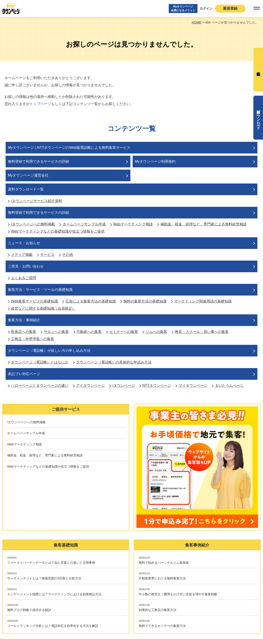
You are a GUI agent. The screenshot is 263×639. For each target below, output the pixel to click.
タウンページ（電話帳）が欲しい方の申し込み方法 (49, 350)
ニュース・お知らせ (24, 243)
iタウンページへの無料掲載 (33, 224)
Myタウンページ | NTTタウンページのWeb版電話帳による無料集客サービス (69, 147)
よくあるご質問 (23, 278)
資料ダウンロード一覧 (26, 189)
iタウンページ (123, 385)
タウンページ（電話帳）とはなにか (39, 362)
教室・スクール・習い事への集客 (202, 332)
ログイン (206, 8)
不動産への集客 (89, 332)
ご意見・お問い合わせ (26, 266)
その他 (67, 255)
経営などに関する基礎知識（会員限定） (43, 308)
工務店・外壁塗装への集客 (32, 339)
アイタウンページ (90, 385)
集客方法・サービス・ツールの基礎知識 (40, 289)
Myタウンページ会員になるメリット (183, 8)
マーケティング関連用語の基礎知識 (203, 301)
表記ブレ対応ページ (24, 374)
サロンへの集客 (56, 332)
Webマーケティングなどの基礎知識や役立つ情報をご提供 (58, 231)
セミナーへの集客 (123, 332)
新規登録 (230, 8)
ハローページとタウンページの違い (39, 385)
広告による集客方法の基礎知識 (91, 301)
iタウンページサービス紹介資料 (36, 201)
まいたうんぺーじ (229, 385)
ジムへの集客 (156, 332)
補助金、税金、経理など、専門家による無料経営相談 (203, 224)
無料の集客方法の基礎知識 (145, 301)
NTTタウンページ (156, 385)
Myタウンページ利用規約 (155, 161)
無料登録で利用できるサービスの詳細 (38, 161)
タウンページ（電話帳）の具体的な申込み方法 (113, 362)
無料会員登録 (258, 69)
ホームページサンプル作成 (84, 224)
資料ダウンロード (258, 118)
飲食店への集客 (23, 332)
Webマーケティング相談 (133, 224)
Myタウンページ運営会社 (28, 175)
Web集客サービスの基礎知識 (34, 301)
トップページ (40, 104)
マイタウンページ (193, 385)
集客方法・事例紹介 (24, 320)
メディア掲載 (22, 255)
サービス (47, 255)
